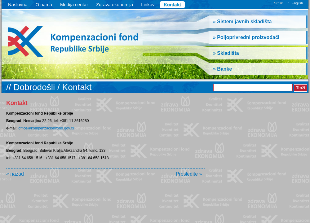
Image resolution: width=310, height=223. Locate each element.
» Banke (222, 69)
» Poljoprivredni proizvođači (246, 37)
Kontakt (172, 4)
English (297, 3)
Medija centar (74, 4)
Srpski (279, 3)
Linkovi (148, 4)
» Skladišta (226, 53)
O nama (44, 4)
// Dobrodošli (31, 87)
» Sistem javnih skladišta (242, 21)
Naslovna (18, 4)
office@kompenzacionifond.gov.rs (46, 128)
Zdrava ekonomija (114, 4)
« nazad (15, 174)
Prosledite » (189, 174)
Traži (300, 87)
